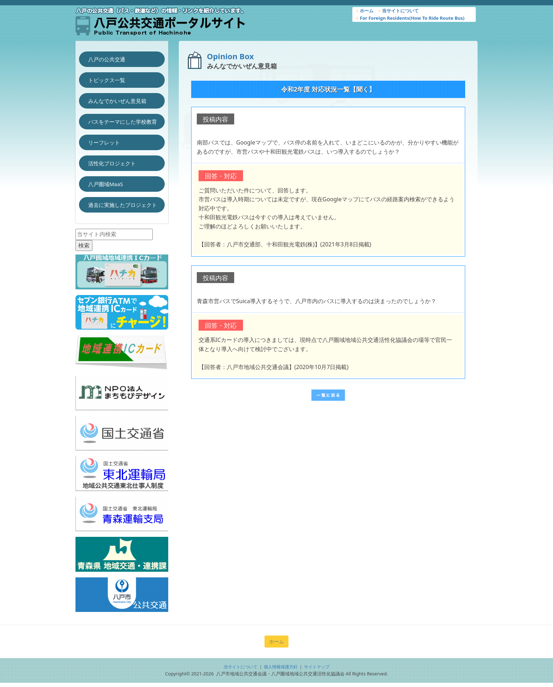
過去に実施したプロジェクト (122, 204)
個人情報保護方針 (281, 667)
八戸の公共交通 (106, 59)
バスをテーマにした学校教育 (122, 121)
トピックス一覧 (106, 80)
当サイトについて (398, 10)
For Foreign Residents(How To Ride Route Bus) (410, 18)
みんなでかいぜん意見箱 (117, 100)
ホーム (364, 10)
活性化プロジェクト (112, 163)
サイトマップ (316, 667)
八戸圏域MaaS (105, 184)
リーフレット (104, 142)
